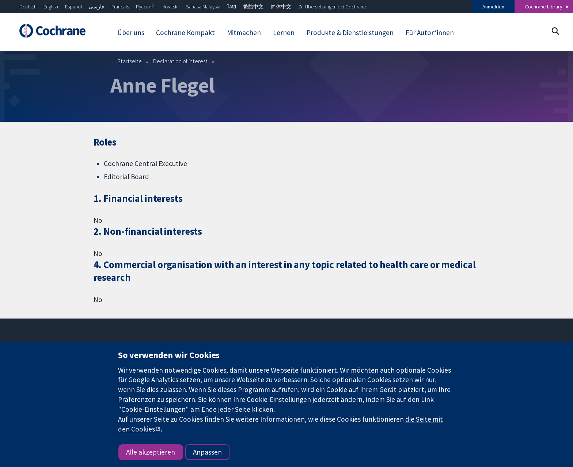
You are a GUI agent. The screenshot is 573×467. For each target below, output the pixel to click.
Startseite (129, 61)
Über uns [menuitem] (130, 32)
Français (120, 6)
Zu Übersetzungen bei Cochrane (332, 6)
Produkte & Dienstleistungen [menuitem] (350, 32)
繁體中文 (253, 6)
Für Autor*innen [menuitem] (430, 32)
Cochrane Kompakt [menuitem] (185, 32)
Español (73, 6)
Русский (145, 6)
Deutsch (28, 6)
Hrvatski (170, 6)
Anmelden (493, 6)
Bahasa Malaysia (203, 6)
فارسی (96, 6)
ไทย (231, 6)
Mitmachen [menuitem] (244, 32)
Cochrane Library (543, 6)
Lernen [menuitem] (284, 32)
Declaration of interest (180, 61)
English (50, 6)
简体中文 (281, 6)
